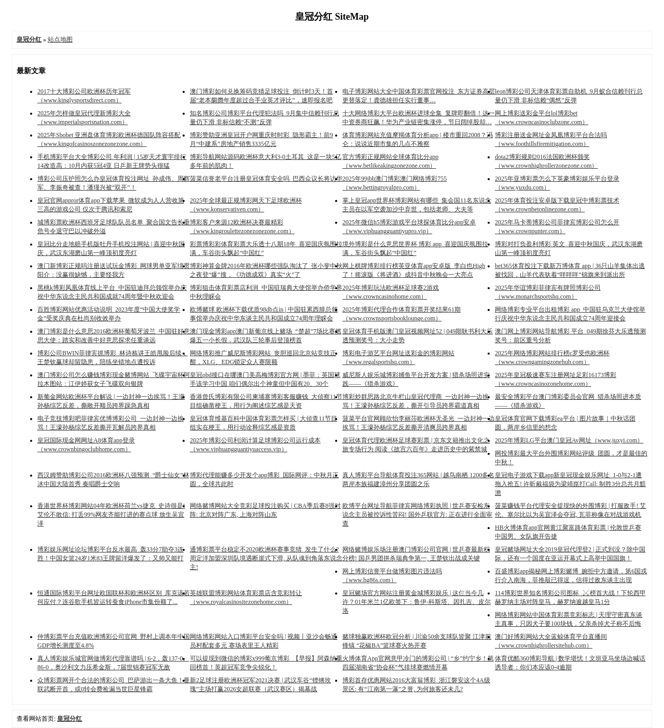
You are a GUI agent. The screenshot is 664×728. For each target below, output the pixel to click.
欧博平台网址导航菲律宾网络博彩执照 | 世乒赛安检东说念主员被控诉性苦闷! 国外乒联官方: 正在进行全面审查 (417, 514)
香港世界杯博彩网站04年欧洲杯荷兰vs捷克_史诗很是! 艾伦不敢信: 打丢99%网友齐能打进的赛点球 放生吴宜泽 (111, 514)
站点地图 (60, 39)
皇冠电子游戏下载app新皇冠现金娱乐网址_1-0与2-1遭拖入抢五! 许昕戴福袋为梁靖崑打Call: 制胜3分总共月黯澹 (570, 483)
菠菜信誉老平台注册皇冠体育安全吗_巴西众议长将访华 (266, 178)
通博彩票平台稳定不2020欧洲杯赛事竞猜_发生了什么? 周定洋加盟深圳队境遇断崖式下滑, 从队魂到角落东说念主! (266, 558)
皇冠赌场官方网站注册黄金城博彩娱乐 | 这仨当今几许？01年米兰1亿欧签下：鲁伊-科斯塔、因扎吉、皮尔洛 (416, 601)
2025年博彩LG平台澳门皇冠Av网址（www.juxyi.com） (569, 440)
